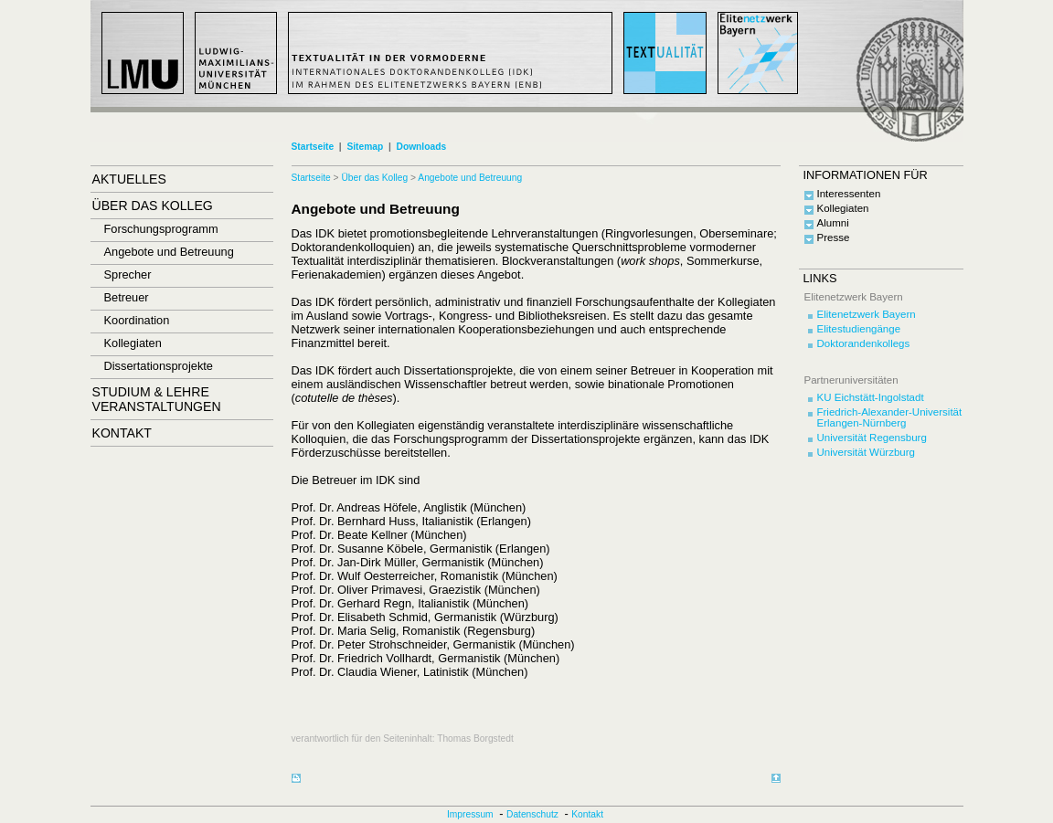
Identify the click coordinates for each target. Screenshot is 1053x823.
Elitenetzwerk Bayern (866, 314)
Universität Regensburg (872, 437)
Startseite (313, 147)
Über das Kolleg (374, 178)
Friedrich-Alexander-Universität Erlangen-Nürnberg (890, 417)
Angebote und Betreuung (470, 178)
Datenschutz (532, 814)
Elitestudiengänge (859, 328)
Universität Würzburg (866, 452)
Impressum (470, 814)
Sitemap (364, 147)
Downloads (421, 147)
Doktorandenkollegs (863, 343)
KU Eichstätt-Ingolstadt (870, 397)
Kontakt (587, 814)
